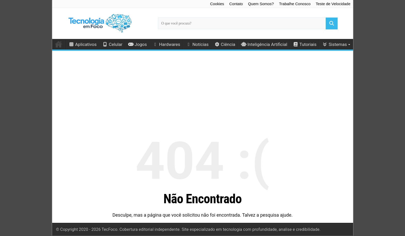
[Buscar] (332, 23)
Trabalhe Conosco (294, 4)
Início (59, 44)
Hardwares (166, 44)
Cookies (217, 4)
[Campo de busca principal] (248, 23)
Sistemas (334, 44)
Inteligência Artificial (264, 44)
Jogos (137, 44)
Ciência (224, 44)
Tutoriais (304, 44)
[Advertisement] (202, 89)
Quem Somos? (261, 4)
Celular (112, 44)
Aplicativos (83, 44)
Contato (236, 4)
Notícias (197, 44)
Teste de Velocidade (333, 4)
